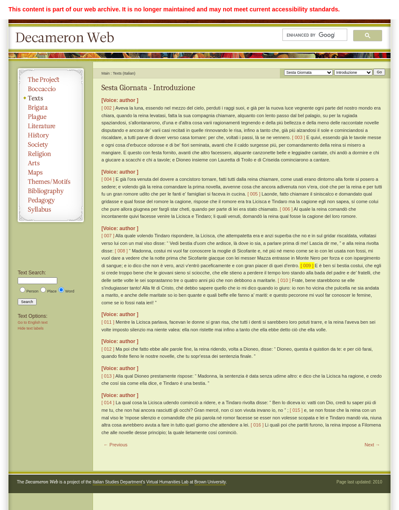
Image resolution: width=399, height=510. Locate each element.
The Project (50, 79)
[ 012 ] (107, 349)
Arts (50, 163)
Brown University (210, 482)
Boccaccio (50, 89)
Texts (50, 98)
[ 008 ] (121, 250)
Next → (372, 444)
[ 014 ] (107, 402)
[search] (311, 35)
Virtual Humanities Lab (167, 482)
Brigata (50, 107)
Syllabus (50, 209)
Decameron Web (67, 38)
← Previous (116, 444)
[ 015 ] (296, 410)
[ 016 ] (257, 424)
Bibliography (50, 191)
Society (50, 144)
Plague (50, 116)
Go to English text (33, 322)
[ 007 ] (107, 235)
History (50, 135)
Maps (50, 172)
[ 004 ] (107, 179)
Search (27, 302)
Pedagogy (50, 200)
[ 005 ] (254, 193)
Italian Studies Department (117, 482)
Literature (50, 126)
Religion (50, 153)
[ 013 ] (107, 375)
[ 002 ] (107, 107)
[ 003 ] (298, 137)
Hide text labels (31, 328)
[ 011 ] (107, 322)
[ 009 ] (307, 265)
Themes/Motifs (50, 181)
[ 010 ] (284, 280)
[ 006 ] (286, 209)
